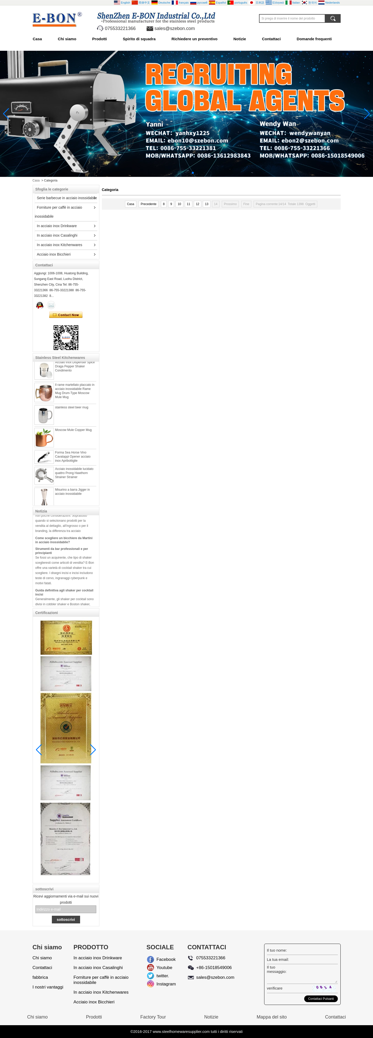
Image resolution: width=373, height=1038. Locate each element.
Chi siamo (67, 39)
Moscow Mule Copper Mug (73, 434)
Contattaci (271, 39)
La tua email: (278, 959)
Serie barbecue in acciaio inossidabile (67, 198)
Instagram (160, 984)
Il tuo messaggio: (277, 969)
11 (188, 204)
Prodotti (99, 39)
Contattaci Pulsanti (321, 999)
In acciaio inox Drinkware (57, 226)
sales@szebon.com (175, 28)
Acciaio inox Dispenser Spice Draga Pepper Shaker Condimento (75, 370)
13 (206, 204)
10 (179, 204)
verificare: (274, 988)
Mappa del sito (272, 1017)
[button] (180, 173)
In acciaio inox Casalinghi (57, 235)
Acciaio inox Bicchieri (54, 254)
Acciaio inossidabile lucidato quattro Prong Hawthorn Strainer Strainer (74, 477)
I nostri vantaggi (48, 987)
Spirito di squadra (139, 39)
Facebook (160, 959)
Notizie (239, 39)
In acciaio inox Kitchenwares (59, 245)
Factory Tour (153, 1017)
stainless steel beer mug (71, 411)
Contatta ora (65, 315)
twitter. (160, 975)
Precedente (148, 204)
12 (197, 204)
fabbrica (40, 977)
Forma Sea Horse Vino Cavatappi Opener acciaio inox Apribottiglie (73, 460)
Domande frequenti (314, 39)
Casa (37, 39)
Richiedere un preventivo (194, 39)
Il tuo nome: (277, 950)
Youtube (160, 967)
